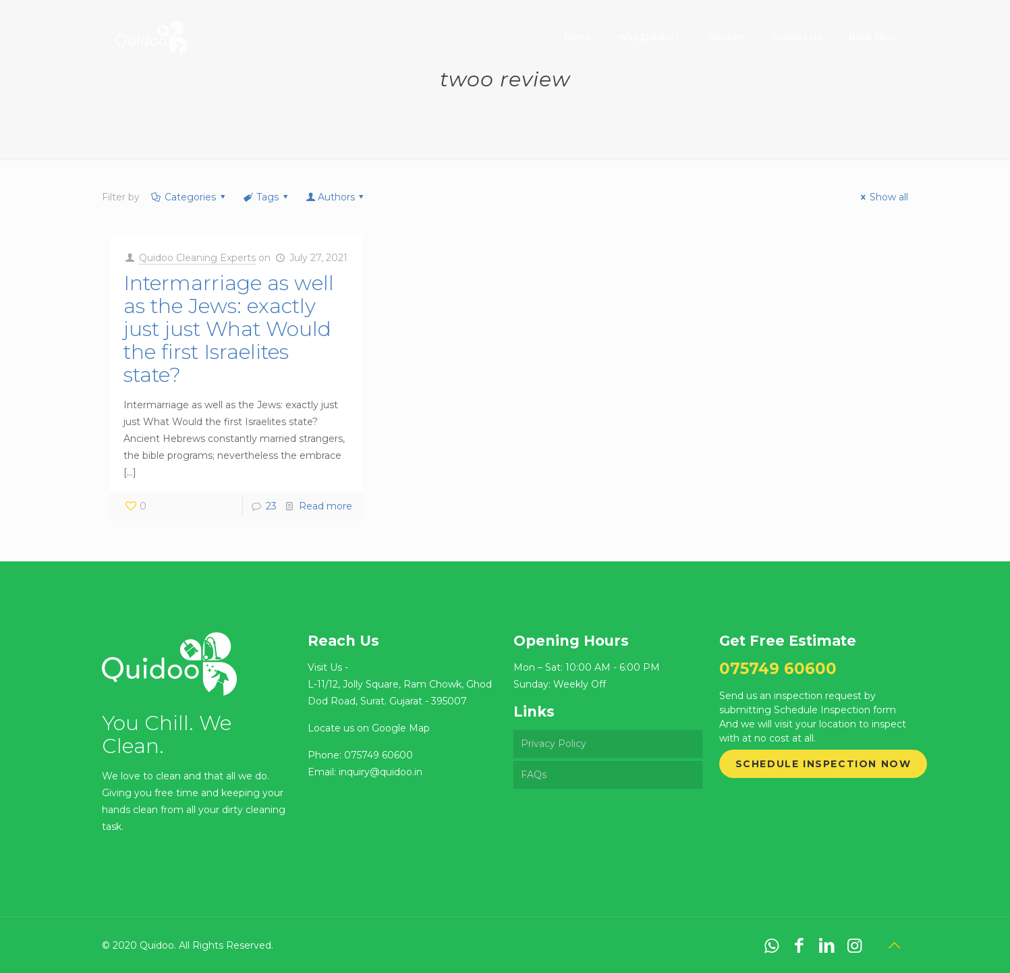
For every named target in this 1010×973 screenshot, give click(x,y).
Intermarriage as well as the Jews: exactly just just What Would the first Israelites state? (228, 329)
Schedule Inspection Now (823, 764)
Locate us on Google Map (369, 728)
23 (271, 506)
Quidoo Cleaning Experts (197, 258)
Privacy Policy (553, 744)
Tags (267, 197)
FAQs (533, 775)
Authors (336, 197)
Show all (883, 197)
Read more (325, 506)
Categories (189, 197)
